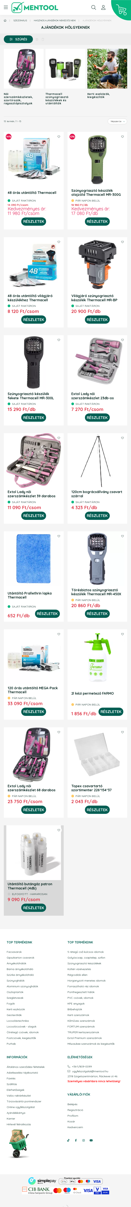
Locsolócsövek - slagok (21, 1026)
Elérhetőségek (15, 1090)
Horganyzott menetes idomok (87, 980)
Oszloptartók (15, 992)
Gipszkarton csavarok (20, 957)
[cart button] (121, 10)
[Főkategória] (5, 20)
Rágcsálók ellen (77, 975)
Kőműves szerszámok (81, 1020)
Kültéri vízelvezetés (79, 969)
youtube (91, 1140)
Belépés (72, 1104)
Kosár (71, 1121)
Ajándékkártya (16, 1113)
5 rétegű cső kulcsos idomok (86, 952)
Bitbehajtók (75, 1009)
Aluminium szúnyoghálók (22, 986)
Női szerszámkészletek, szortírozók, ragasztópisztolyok (18, 98)
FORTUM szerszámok (81, 1026)
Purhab (11, 1043)
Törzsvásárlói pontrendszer (24, 1101)
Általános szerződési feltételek (26, 1067)
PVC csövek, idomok (80, 998)
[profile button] (103, 7)
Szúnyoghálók (15, 980)
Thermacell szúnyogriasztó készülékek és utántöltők (57, 98)
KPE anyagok (76, 1003)
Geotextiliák (14, 1015)
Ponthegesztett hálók (81, 992)
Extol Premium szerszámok (85, 1038)
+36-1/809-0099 (82, 1066)
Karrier (11, 1118)
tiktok (68, 1140)
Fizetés (11, 1078)
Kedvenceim (75, 1127)
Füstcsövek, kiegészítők (21, 1038)
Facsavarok (14, 952)
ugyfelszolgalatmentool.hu (90, 1071)
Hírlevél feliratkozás (19, 1124)
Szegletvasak (15, 998)
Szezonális (20, 20)
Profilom (73, 1115)
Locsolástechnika (18, 1020)
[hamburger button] (6, 7)
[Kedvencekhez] (59, 137)
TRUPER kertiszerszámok (83, 1032)
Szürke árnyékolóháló (20, 975)
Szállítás (12, 1084)
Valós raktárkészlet (19, 1095)
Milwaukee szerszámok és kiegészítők (91, 1043)
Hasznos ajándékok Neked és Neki (55, 20)
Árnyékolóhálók (16, 963)
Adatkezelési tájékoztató (22, 1072)
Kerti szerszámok (78, 1015)
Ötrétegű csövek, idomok (23, 1032)
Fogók (11, 1003)
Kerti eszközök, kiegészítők (98, 95)
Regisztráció (75, 1110)
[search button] (94, 7)
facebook (76, 1140)
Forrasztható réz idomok (83, 986)
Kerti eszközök (16, 1009)
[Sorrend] (117, 121)
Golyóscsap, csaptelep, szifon (86, 957)
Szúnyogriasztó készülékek (84, 963)
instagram (83, 1140)
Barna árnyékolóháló (20, 969)
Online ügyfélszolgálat (21, 1107)
